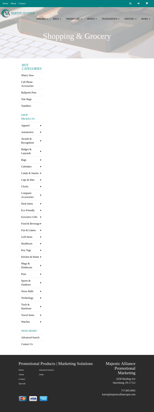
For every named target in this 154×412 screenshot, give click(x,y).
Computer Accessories (27, 195)
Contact (22, 3)
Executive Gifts (29, 217)
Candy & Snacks (30, 173)
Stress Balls (27, 291)
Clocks (24, 186)
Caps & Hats (28, 179)
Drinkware (74, 21)
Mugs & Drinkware (26, 265)
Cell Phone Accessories (27, 84)
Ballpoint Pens (29, 92)
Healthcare (26, 243)
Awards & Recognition (27, 140)
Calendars (26, 166)
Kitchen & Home (30, 256)
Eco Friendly (28, 210)
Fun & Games (28, 230)
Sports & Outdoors (26, 282)
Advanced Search (30, 337)
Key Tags (26, 250)
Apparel (42, 21)
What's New (27, 75)
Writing (130, 21)
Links (41, 374)
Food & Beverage (30, 223)
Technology (27, 298)
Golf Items (26, 237)
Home (5, 3)
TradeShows (110, 21)
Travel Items (27, 315)
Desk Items (27, 203)
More (145, 21)
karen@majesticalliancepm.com (118, 394)
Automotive (27, 132)
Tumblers (26, 105)
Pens (23, 274)
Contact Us (27, 344)
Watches (25, 321)
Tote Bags (26, 99)
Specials (22, 383)
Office (92, 21)
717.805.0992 (128, 390)
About (13, 3)
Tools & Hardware (26, 306)
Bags (57, 21)
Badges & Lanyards (26, 151)
